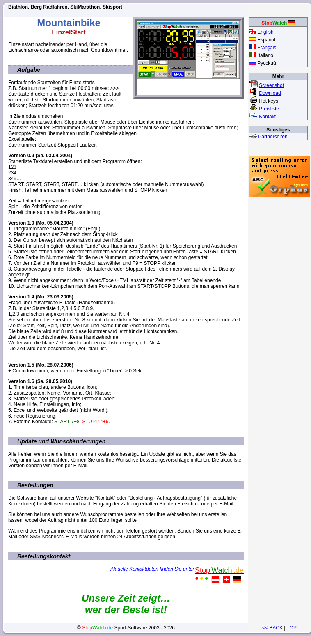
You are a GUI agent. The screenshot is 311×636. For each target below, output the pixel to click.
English (265, 32)
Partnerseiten (272, 137)
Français (266, 48)
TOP (292, 628)
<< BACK (272, 628)
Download (270, 93)
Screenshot (271, 85)
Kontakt (267, 116)
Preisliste (269, 109)
